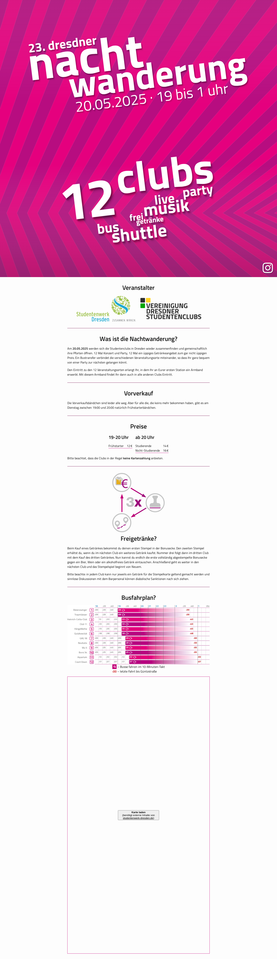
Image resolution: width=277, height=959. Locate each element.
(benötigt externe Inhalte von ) (138, 815)
